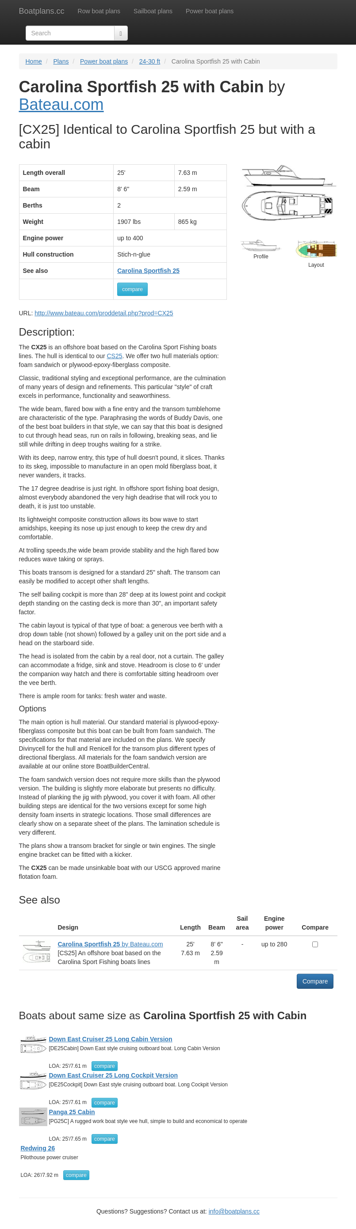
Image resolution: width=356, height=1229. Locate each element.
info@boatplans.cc (234, 1211)
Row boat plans (99, 11)
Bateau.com (61, 104)
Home (34, 61)
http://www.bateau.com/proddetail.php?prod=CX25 (103, 313)
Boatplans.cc (42, 11)
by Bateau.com (110, 944)
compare (132, 289)
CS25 (114, 355)
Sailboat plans (153, 11)
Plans (61, 61)
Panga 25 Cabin (72, 1112)
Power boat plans (210, 11)
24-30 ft (149, 61)
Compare (315, 981)
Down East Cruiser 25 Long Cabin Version (110, 1039)
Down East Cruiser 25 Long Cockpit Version (113, 1075)
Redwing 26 (37, 1148)
